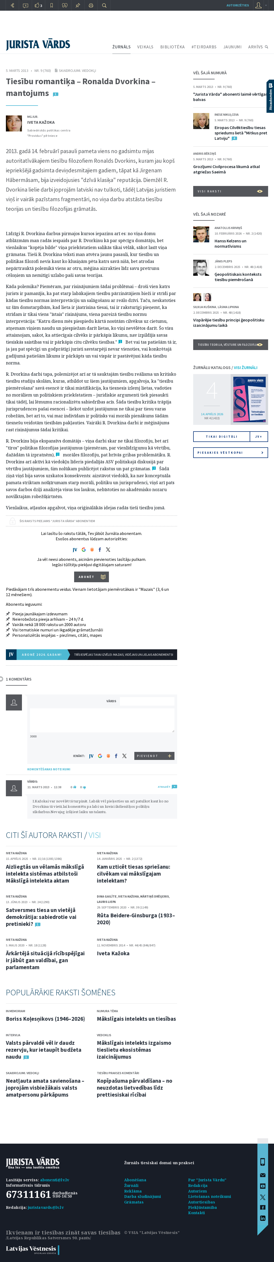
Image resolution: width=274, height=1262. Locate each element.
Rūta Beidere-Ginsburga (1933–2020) (136, 919)
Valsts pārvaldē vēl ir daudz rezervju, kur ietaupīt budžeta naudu (43, 1049)
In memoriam (15, 1011)
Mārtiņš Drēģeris (154, 896)
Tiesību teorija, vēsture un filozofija (230, 345)
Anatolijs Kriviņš (228, 228)
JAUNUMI (232, 46)
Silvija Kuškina (204, 307)
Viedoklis (104, 1035)
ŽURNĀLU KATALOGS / (225, 367)
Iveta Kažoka (41, 122)
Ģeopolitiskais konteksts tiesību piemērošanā (238, 276)
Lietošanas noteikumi (209, 1196)
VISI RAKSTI (230, 191)
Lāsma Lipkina (228, 307)
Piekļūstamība (202, 1207)
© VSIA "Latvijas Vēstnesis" (152, 1232)
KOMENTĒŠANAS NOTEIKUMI (48, 769)
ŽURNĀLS (121, 46)
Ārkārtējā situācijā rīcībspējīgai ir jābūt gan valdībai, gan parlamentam (45, 960)
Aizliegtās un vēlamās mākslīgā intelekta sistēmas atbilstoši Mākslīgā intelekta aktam (45, 873)
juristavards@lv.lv (46, 1207)
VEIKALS (145, 46)
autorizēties (238, 5)
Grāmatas (134, 1202)
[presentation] (147, 742)
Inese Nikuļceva (227, 114)
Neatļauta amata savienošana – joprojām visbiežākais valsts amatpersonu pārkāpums (45, 1087)
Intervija (13, 1035)
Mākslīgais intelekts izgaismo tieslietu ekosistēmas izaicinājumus (134, 1049)
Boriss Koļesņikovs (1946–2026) (45, 1018)
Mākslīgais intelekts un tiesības (136, 1018)
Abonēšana (135, 1179)
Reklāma (133, 1191)
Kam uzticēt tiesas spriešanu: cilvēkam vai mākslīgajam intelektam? (133, 873)
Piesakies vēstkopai (230, 453)
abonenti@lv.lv (54, 1179)
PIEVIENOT (147, 756)
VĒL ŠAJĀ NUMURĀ (210, 72)
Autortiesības (201, 1202)
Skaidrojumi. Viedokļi (77, 70)
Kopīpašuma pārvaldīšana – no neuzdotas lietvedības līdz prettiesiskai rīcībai (134, 1087)
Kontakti (196, 1212)
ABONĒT (86, 577)
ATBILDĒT (164, 787)
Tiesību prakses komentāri (118, 1073)
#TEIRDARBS (204, 46)
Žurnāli (131, 1185)
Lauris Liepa (106, 902)
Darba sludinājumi (142, 1196)
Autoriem (197, 1191)
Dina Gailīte (107, 896)
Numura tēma (107, 1011)
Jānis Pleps (223, 261)
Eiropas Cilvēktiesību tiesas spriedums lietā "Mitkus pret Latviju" (241, 133)
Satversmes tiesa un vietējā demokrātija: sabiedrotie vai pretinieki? (41, 916)
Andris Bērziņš (204, 154)
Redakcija (198, 1185)
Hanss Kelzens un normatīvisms (230, 243)
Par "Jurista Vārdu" (207, 1179)
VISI (95, 835)
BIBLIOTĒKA (172, 46)
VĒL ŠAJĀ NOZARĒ (209, 214)
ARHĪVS (255, 46)
